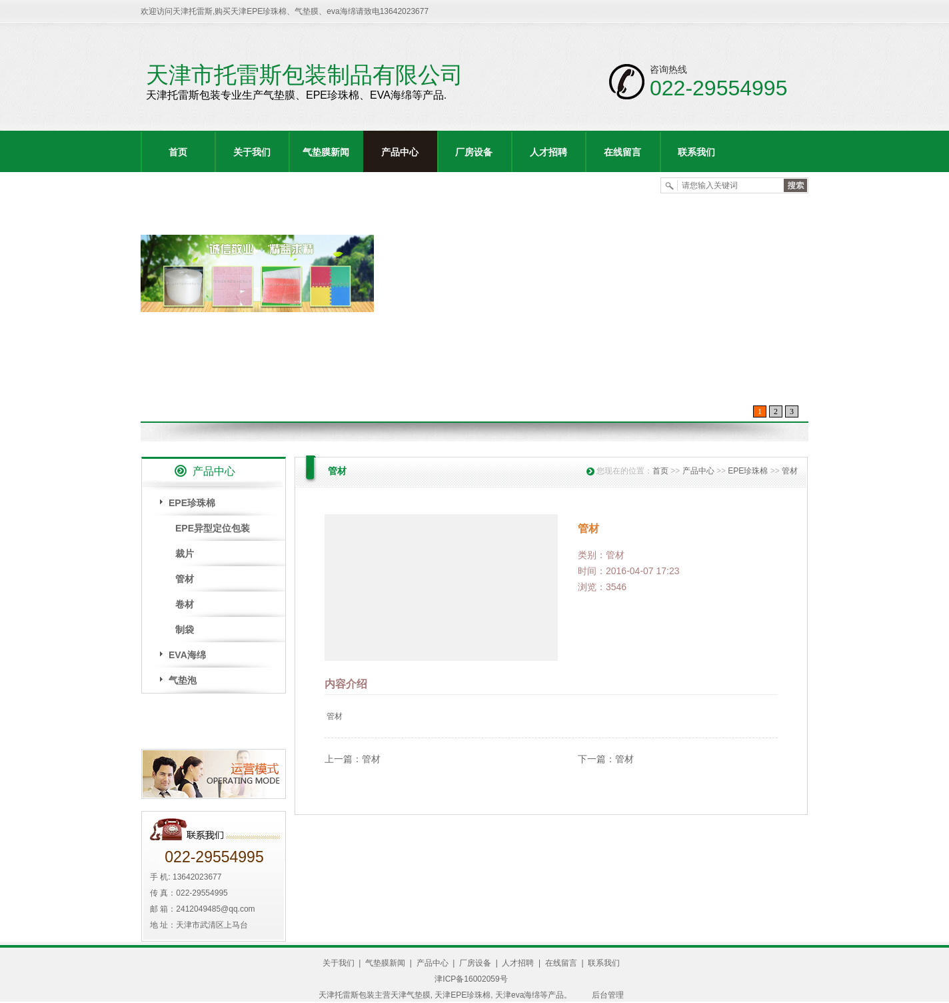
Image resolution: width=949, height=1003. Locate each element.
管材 (184, 579)
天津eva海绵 (517, 995)
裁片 (184, 553)
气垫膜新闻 (326, 152)
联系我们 (696, 152)
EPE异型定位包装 (212, 528)
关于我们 (252, 152)
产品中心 (400, 152)
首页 (178, 152)
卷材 (184, 604)
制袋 (184, 629)
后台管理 (608, 995)
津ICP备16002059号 (471, 979)
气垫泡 (183, 680)
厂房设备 (473, 152)
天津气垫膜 (411, 995)
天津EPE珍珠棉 (462, 995)
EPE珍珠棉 (192, 502)
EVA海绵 (187, 655)
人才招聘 (548, 152)
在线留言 (622, 152)
